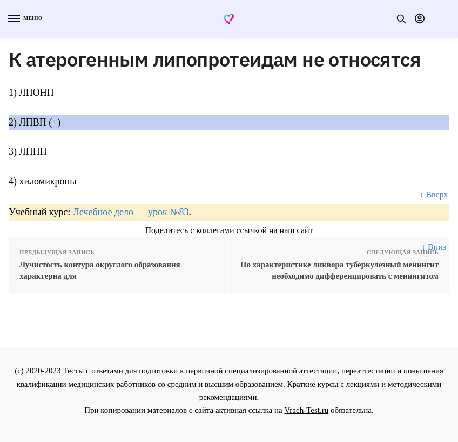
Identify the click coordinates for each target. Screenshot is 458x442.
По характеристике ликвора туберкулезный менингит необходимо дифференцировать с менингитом (339, 270)
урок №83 (168, 212)
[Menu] (24, 19)
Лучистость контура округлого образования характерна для (99, 270)
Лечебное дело (103, 212)
